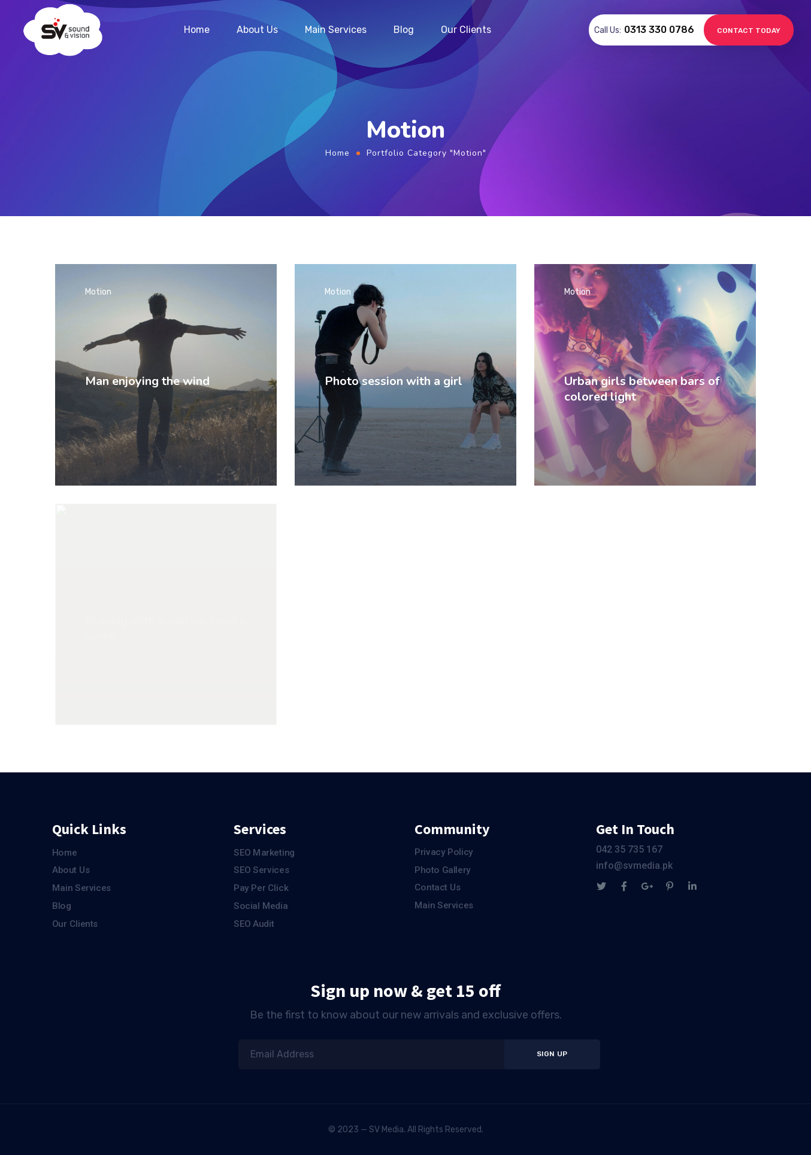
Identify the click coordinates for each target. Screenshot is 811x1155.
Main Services (336, 29)
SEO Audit (254, 923)
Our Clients (466, 29)
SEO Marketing (264, 852)
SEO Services (261, 870)
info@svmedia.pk (634, 865)
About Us (257, 29)
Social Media (261, 905)
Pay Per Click (261, 888)
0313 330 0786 (659, 29)
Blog (404, 29)
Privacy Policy (443, 852)
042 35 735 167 (629, 849)
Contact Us (437, 887)
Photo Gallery (442, 869)
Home (197, 29)
